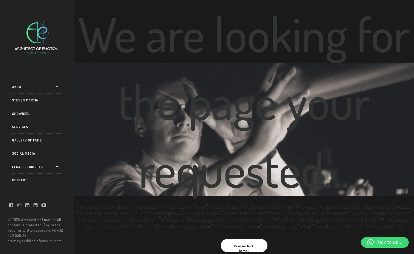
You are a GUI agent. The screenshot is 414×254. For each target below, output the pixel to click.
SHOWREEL (21, 113)
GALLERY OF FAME (27, 140)
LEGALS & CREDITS (27, 167)
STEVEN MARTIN (25, 100)
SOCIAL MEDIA (23, 153)
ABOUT (17, 87)
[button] (385, 242)
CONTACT (19, 180)
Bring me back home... (243, 248)
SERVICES (20, 127)
